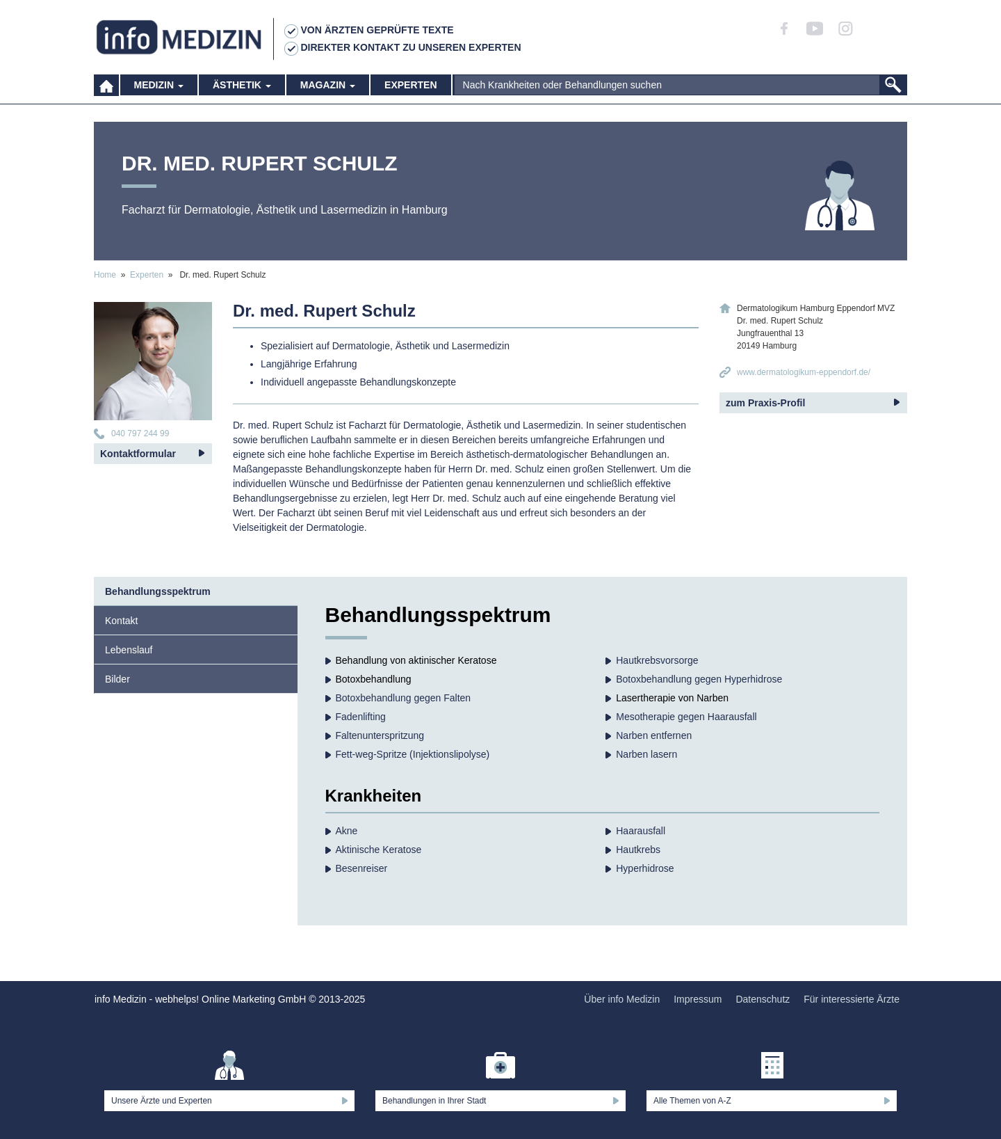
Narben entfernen (654, 735)
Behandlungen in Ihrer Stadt (434, 1101)
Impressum (698, 999)
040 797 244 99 (140, 433)
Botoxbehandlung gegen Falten (403, 697)
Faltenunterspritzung (380, 735)
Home (105, 275)
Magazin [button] (327, 90)
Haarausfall (640, 830)
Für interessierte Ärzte (852, 999)
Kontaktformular (138, 453)
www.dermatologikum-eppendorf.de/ (803, 372)
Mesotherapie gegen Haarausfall (686, 716)
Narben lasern (646, 754)
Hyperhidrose (645, 868)
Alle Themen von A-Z (692, 1101)
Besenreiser (362, 868)
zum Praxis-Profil (765, 402)
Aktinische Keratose (379, 849)
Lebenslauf (129, 649)
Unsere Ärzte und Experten (161, 1101)
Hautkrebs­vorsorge (657, 660)
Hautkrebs (638, 849)
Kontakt (121, 620)
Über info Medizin (622, 999)
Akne (347, 830)
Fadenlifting (361, 716)
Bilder (117, 679)
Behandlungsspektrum (158, 591)
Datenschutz (762, 999)
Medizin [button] (159, 90)
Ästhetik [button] (242, 90)
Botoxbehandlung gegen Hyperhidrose (699, 679)
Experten (410, 90)
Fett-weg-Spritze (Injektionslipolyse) (413, 754)
